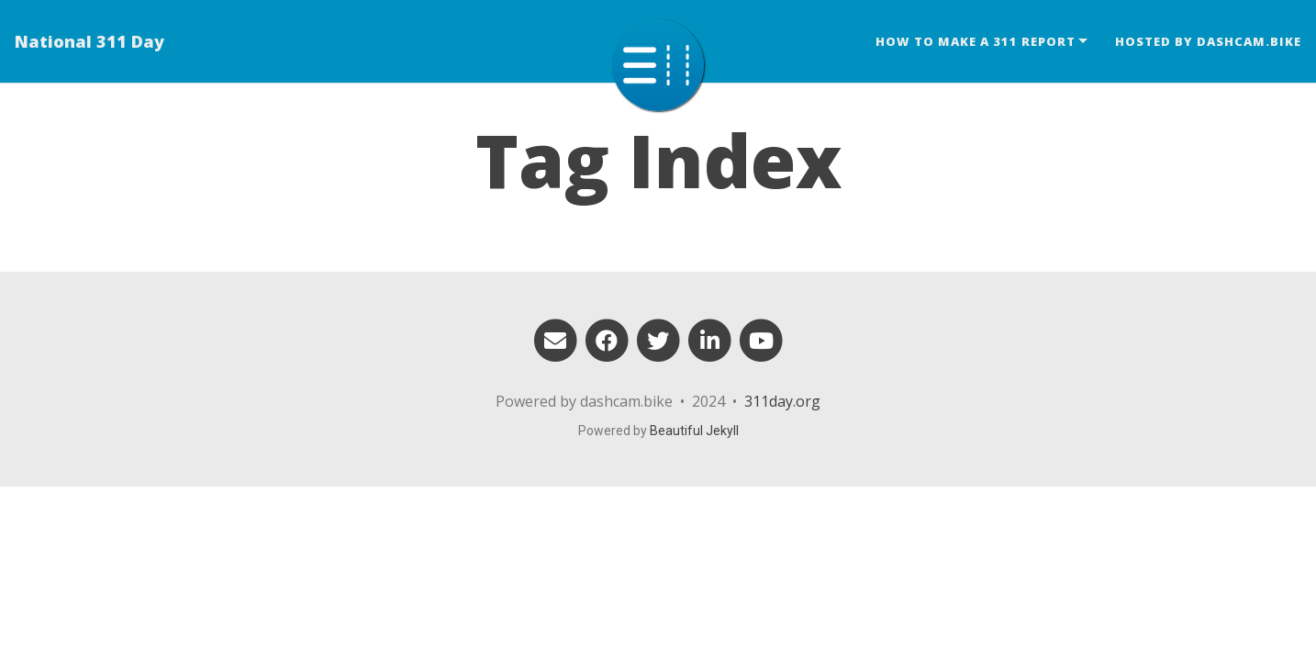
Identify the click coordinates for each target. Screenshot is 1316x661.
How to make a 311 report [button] (975, 41)
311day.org (782, 401)
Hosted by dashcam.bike (1208, 41)
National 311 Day (89, 41)
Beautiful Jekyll (694, 430)
